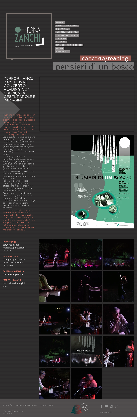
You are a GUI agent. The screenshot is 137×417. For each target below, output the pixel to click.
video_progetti (67, 35)
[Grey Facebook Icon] (101, 406)
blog (59, 48)
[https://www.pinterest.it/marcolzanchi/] (116, 406)
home (59, 22)
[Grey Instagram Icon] (111, 406)
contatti (62, 51)
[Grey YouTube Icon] (106, 406)
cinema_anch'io (67, 32)
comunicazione (66, 26)
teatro (61, 38)
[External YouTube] (87, 104)
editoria (62, 29)
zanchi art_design (69, 45)
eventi (60, 42)
